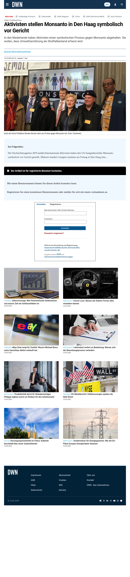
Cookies (62, 480)
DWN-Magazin (63, 16)
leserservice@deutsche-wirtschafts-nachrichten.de (62, 249)
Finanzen (8, 301)
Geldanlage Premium (27, 16)
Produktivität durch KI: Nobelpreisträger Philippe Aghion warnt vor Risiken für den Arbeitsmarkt (29, 395)
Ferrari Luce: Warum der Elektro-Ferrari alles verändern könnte (88, 302)
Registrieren (55, 204)
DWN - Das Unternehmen (98, 485)
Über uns (91, 475)
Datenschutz (36, 490)
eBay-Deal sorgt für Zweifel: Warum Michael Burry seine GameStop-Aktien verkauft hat (31, 348)
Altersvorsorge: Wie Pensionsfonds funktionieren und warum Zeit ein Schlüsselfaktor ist (30, 302)
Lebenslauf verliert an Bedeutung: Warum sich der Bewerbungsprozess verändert (89, 348)
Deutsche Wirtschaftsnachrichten (17, 52)
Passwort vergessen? (54, 233)
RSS (61, 485)
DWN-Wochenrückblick (95, 16)
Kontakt (90, 480)
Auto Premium (116, 16)
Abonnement (64, 475)
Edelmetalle (46, 16)
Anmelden (41, 204)
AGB (59, 254)
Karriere (62, 490)
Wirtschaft (68, 301)
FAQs (33, 485)
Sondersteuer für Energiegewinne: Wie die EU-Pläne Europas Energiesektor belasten (89, 442)
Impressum (36, 475)
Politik (7, 441)
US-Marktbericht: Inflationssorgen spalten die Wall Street (88, 395)
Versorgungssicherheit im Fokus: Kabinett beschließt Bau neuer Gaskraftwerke (26, 442)
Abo (107, 4)
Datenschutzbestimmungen (58, 256)
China (77, 16)
